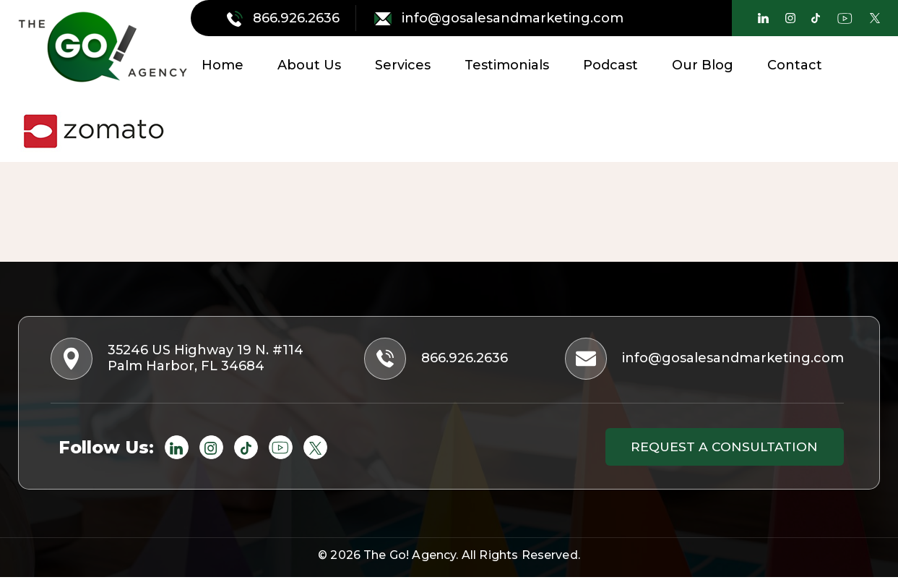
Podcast (610, 65)
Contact (794, 65)
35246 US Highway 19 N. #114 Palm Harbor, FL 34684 (183, 361)
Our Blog (702, 65)
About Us (309, 65)
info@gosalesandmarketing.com (498, 18)
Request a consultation (716, 453)
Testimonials (507, 65)
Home (222, 65)
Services (403, 65)
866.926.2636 (285, 18)
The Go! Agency (409, 563)
